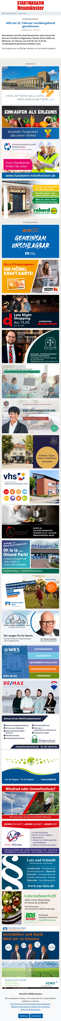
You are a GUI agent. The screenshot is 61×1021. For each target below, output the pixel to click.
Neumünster (22, 13)
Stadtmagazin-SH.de (10, 13)
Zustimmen (36, 1016)
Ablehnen (24, 1016)
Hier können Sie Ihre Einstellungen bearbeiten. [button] (30, 1004)
